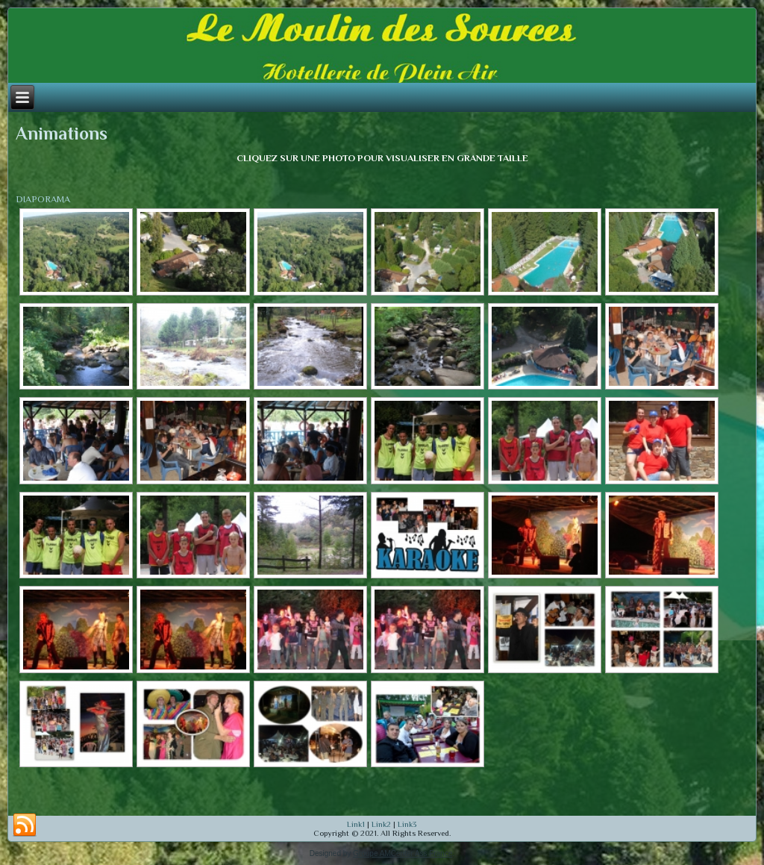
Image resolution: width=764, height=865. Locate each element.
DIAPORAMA (43, 198)
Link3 (407, 823)
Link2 (381, 823)
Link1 (356, 823)
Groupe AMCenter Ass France (402, 853)
